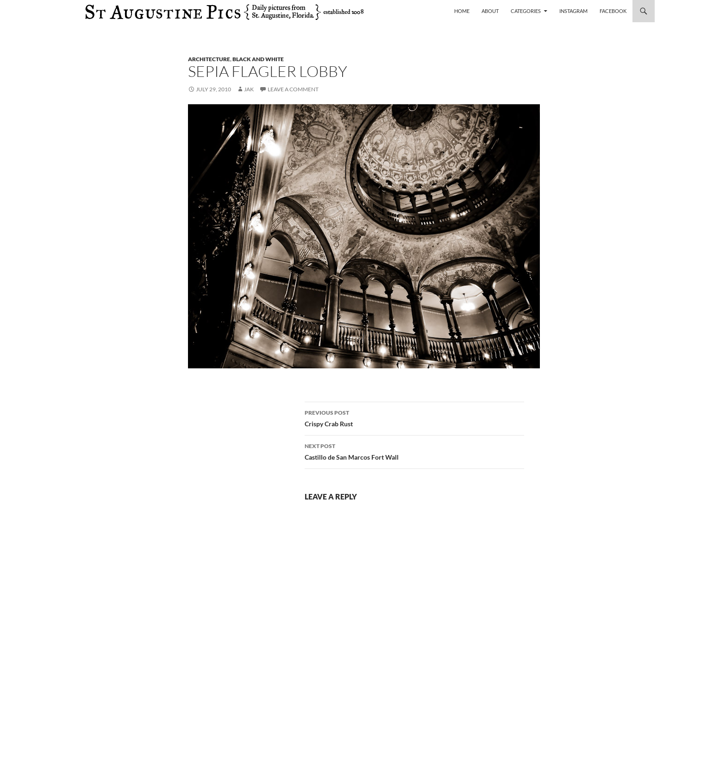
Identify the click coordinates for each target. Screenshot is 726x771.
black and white (258, 59)
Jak (249, 89)
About (490, 11)
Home (461, 11)
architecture (209, 59)
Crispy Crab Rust (414, 417)
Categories (526, 11)
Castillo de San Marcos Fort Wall (414, 451)
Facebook (613, 11)
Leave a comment (293, 89)
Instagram (573, 11)
